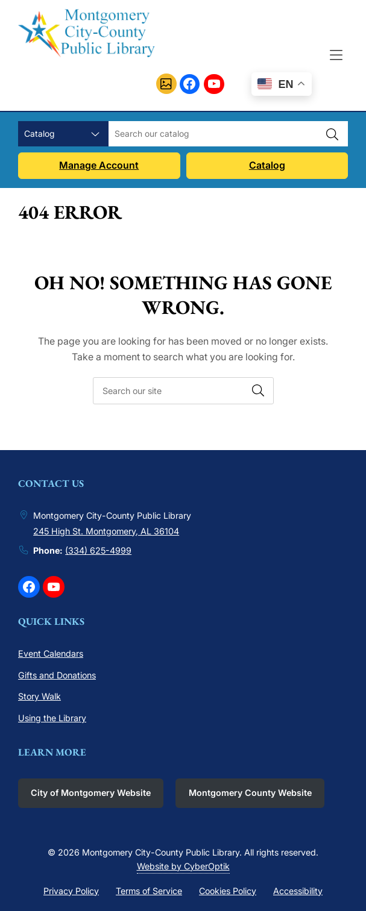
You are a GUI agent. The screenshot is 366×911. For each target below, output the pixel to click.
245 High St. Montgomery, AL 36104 (106, 531)
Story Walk (39, 696)
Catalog (267, 165)
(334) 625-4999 (98, 550)
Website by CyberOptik (183, 866)
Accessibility (298, 891)
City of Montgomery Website (91, 792)
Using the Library (52, 718)
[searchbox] (183, 390)
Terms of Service (149, 891)
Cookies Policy (227, 891)
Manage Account (99, 165)
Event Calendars (50, 653)
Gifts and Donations (57, 675)
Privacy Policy (71, 891)
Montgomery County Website (250, 792)
